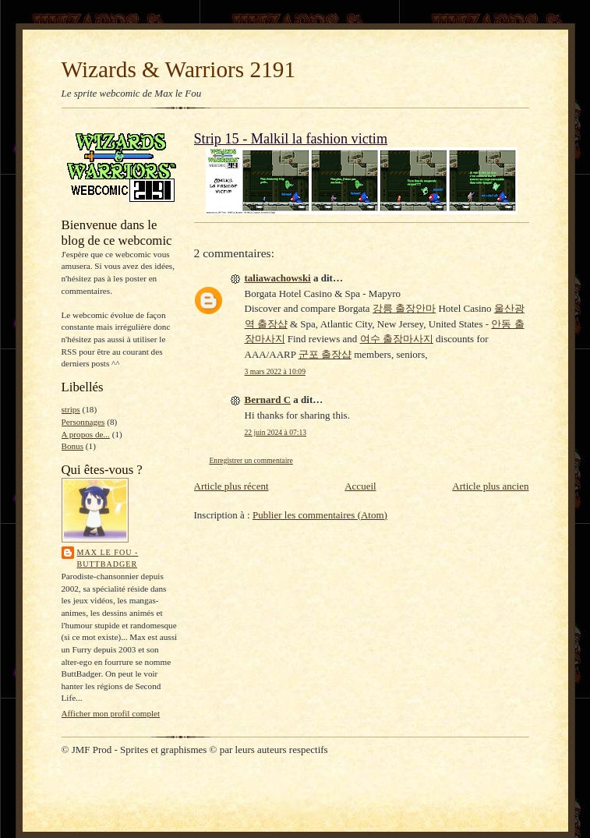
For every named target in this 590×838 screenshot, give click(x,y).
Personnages (83, 421)
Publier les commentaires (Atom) (320, 515)
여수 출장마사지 (396, 339)
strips (71, 409)
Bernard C (268, 399)
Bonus (73, 446)
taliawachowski (278, 278)
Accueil (360, 486)
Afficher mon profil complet (111, 713)
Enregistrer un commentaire (251, 460)
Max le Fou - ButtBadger (108, 558)
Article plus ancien (490, 486)
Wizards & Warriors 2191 (179, 69)
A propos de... (86, 434)
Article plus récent (231, 486)
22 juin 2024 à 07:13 (276, 432)
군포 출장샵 (325, 354)
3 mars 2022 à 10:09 (275, 371)
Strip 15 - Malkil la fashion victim (291, 139)
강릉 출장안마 (404, 308)
